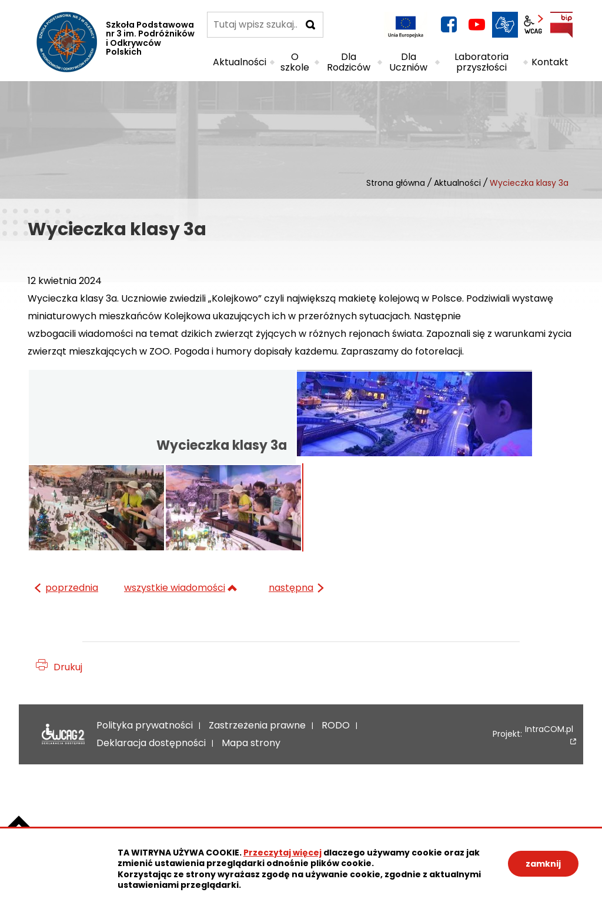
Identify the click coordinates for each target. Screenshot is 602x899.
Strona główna (395, 183)
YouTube (477, 25)
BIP (561, 25)
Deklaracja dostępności (60, 734)
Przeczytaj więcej (282, 852)
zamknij (543, 864)
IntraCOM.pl (549, 730)
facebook (448, 25)
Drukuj (67, 667)
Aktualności (457, 183)
